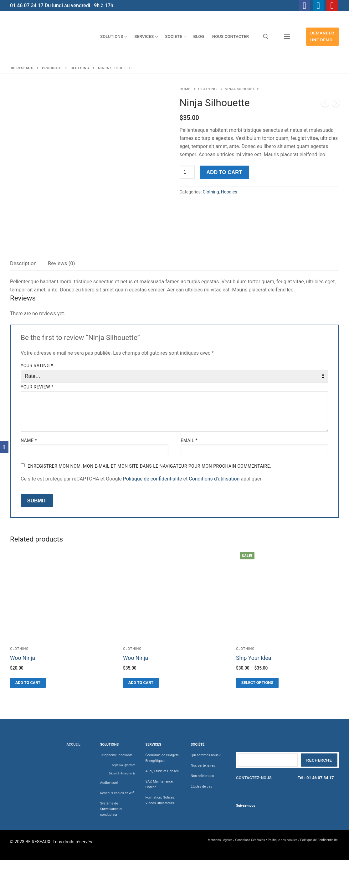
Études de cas (201, 786)
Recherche (319, 760)
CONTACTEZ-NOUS (254, 777)
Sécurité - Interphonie (122, 773)
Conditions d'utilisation (214, 479)
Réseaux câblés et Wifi (117, 793)
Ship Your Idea (253, 658)
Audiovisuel (109, 783)
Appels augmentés (124, 765)
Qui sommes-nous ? (205, 755)
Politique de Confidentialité (318, 840)
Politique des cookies (283, 840)
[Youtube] (332, 5)
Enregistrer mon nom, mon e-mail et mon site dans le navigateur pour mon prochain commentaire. (149, 466)
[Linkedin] (318, 5)
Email (189, 440)
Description (23, 263)
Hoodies (229, 191)
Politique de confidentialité (152, 479)
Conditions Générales (250, 840)
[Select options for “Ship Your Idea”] (257, 683)
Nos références (202, 776)
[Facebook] (304, 5)
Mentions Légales (220, 840)
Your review (37, 386)
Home (185, 89)
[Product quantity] (187, 172)
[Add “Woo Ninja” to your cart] (28, 683)
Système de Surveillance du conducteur (111, 809)
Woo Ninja (22, 658)
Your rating (37, 365)
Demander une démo (322, 36)
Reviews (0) (61, 263)
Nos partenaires (203, 765)
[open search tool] (266, 36)
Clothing (207, 89)
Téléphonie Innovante (116, 755)
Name (29, 440)
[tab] (23, 264)
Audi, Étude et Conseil (161, 771)
